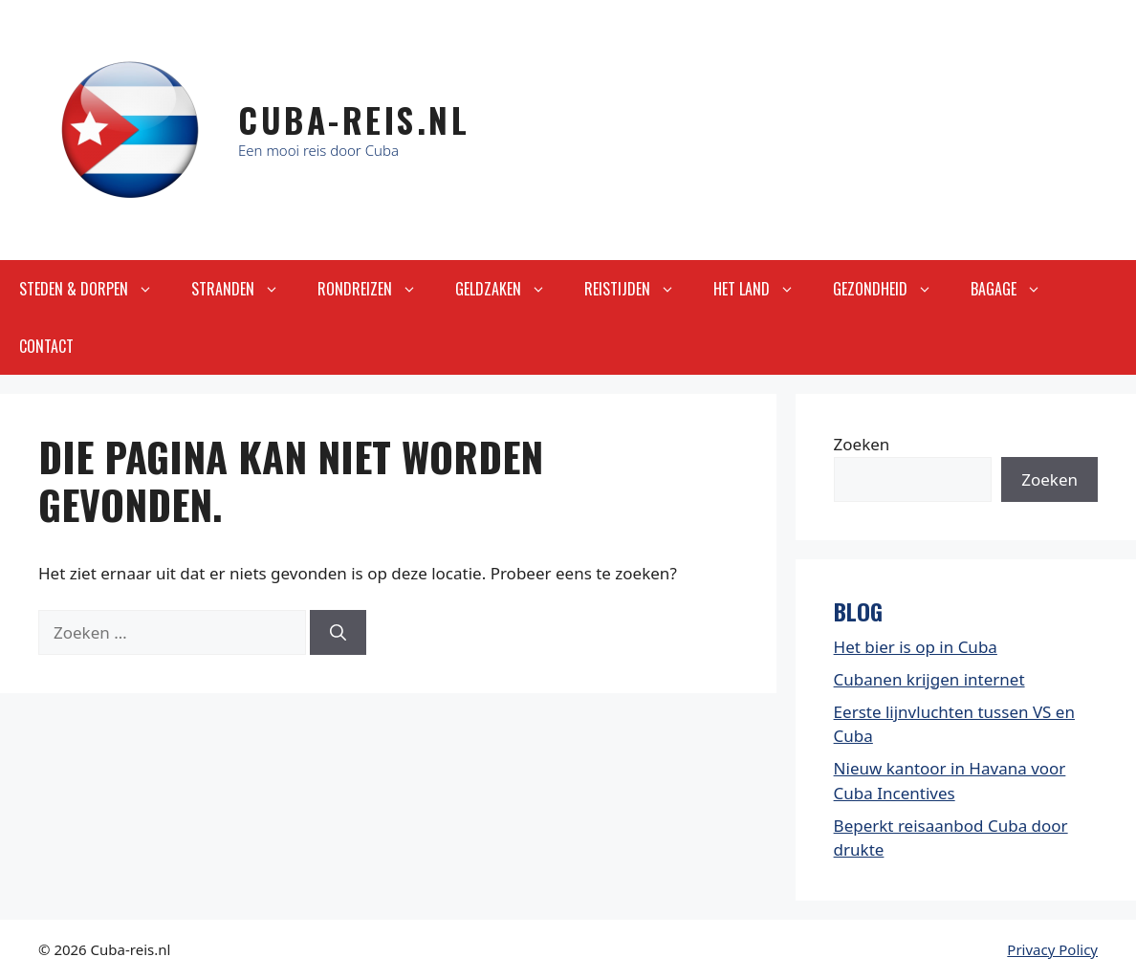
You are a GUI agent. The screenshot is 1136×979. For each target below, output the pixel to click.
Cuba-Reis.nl (354, 119)
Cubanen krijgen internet (929, 679)
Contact (46, 346)
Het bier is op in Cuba (915, 647)
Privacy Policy (1052, 949)
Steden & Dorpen (95, 288)
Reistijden (639, 288)
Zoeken (862, 444)
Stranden (244, 288)
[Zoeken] (338, 633)
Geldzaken (510, 288)
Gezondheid (892, 288)
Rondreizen (376, 288)
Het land (763, 288)
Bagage (1015, 288)
